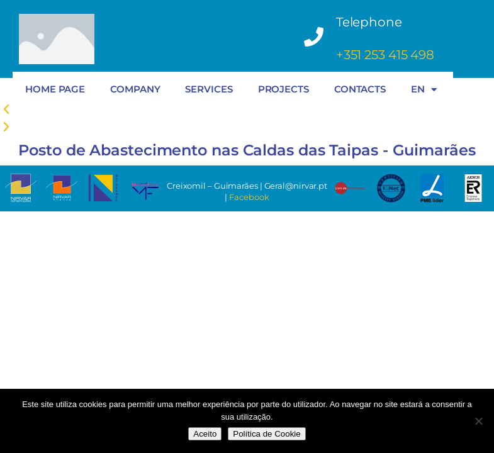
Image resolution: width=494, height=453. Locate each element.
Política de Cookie (266, 434)
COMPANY (135, 89)
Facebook (249, 197)
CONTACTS (360, 89)
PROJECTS (283, 89)
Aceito (204, 434)
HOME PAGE (55, 89)
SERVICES (208, 89)
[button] (247, 127)
